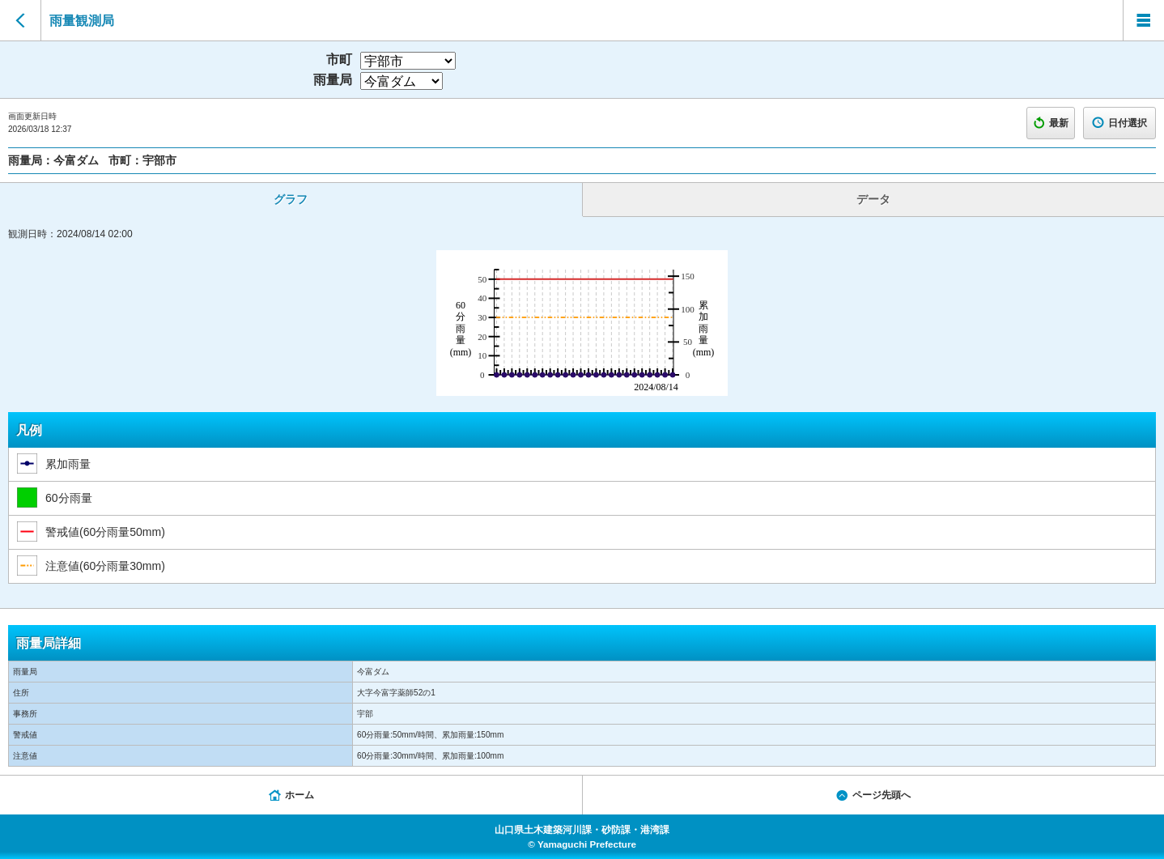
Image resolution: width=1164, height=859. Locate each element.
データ (873, 199)
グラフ (291, 199)
